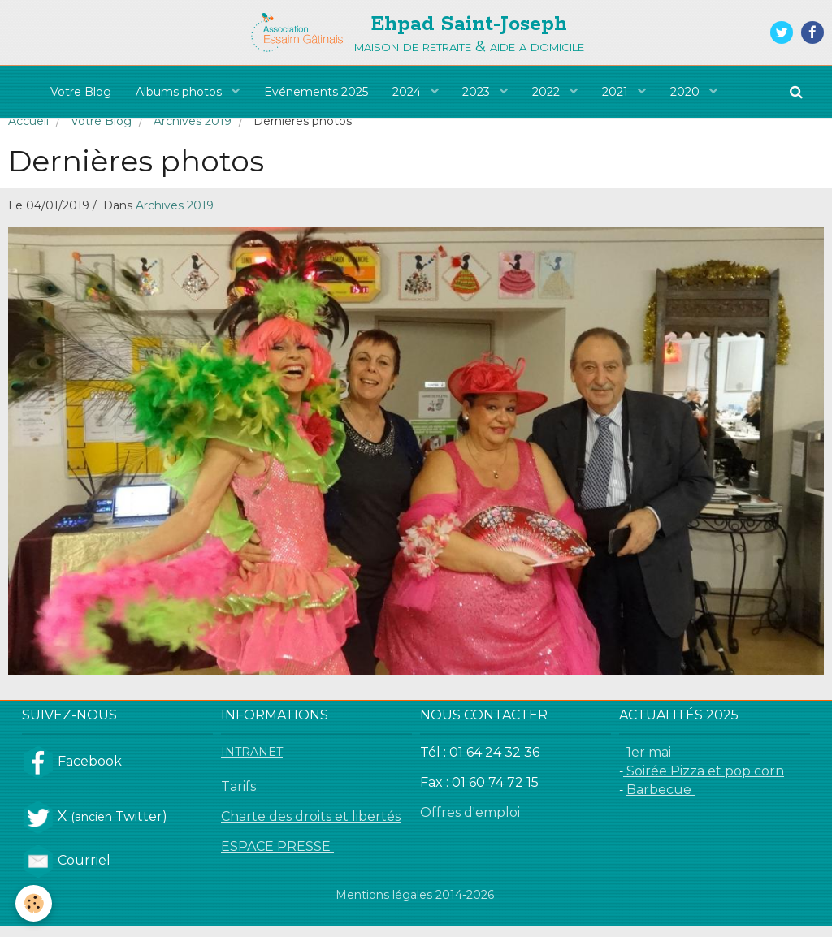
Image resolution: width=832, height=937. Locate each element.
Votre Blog (80, 91)
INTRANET (252, 763)
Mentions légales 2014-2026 (415, 906)
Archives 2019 (193, 132)
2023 (478, 91)
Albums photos (180, 91)
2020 (687, 91)
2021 (617, 91)
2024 (408, 91)
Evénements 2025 (316, 91)
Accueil (28, 132)
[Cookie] (34, 903)
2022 (548, 91)
